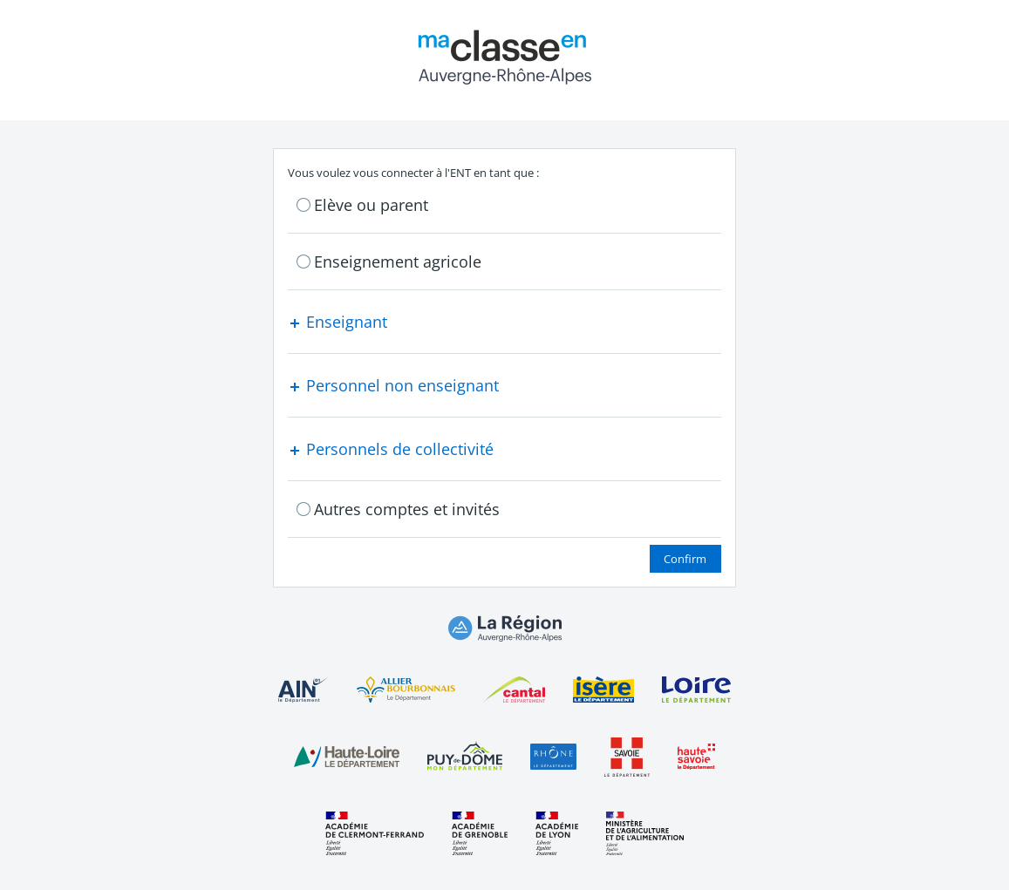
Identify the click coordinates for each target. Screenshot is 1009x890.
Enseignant (337, 321)
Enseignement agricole (397, 261)
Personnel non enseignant (393, 385)
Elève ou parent (371, 204)
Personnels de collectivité (391, 448)
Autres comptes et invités (407, 509)
